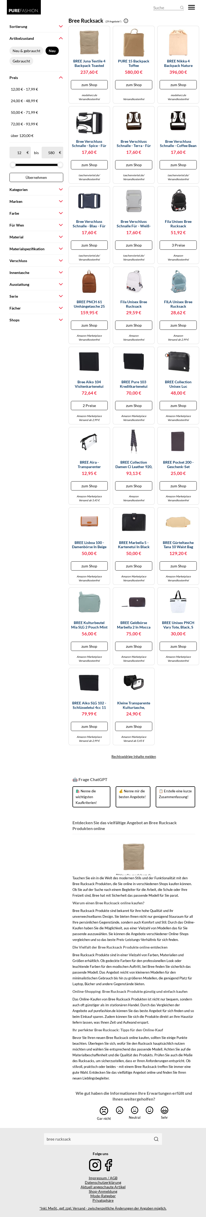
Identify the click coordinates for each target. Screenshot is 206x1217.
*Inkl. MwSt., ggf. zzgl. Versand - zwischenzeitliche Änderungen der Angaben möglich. (103, 1208)
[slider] (13, 165)
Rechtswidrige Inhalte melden (133, 756)
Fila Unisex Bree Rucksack (178, 223)
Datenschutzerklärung (103, 1182)
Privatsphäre (103, 1200)
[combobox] (97, 1139)
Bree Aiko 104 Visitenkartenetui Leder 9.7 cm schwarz (89, 384)
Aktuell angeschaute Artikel (103, 1187)
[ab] (19, 152)
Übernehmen (36, 177)
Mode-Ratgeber (103, 1196)
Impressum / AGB (103, 1178)
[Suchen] (156, 1139)
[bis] (51, 152)
